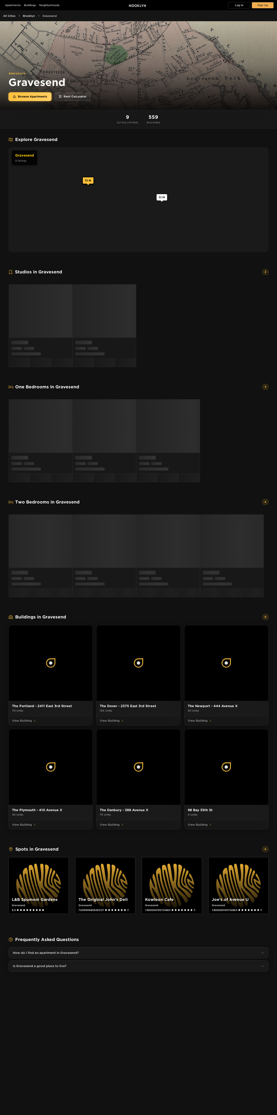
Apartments (13, 5)
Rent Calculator (73, 96)
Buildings (30, 5)
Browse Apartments (30, 96)
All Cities (9, 15)
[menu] (138, 325)
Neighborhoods (49, 5)
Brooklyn (29, 15)
